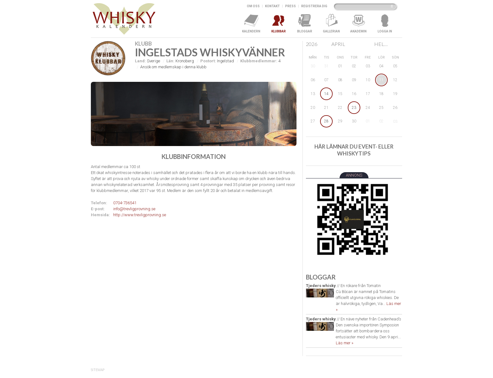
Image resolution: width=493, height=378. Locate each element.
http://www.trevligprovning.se (139, 214)
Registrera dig (314, 6)
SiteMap (97, 370)
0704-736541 (124, 202)
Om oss (253, 6)
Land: (140, 61)
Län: (170, 61)
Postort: (208, 61)
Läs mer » (344, 343)
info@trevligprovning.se (134, 208)
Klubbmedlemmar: (258, 61)
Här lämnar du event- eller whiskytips (354, 150)
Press (290, 6)
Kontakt (272, 6)
